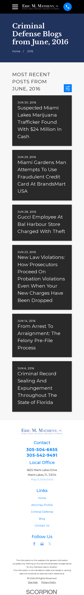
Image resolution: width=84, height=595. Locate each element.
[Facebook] (34, 544)
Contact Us (42, 526)
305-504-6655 (42, 450)
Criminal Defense (42, 512)
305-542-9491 (42, 455)
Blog (42, 519)
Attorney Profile (42, 505)
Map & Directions (42, 480)
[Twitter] (50, 544)
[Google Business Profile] (42, 544)
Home (42, 498)
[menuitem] (33, 583)
